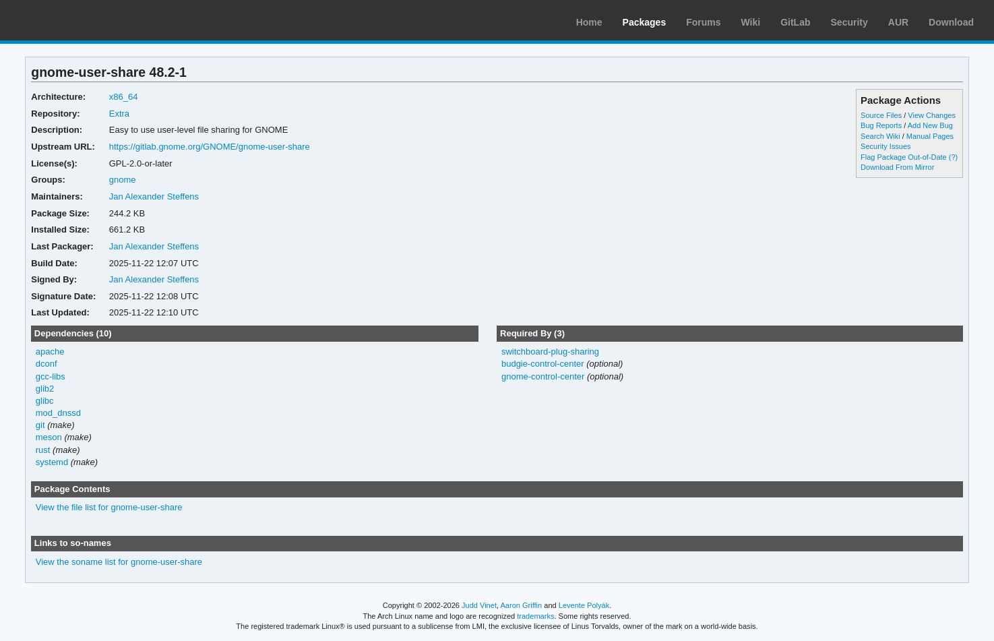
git (40, 425)
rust (43, 450)
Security (849, 22)
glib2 (45, 389)
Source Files (881, 115)
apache (50, 351)
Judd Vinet (479, 605)
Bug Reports (881, 125)
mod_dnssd (58, 413)
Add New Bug (930, 125)
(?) (953, 157)
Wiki (751, 22)
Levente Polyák (584, 605)
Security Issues (885, 146)
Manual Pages (930, 136)
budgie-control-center (542, 364)
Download (951, 22)
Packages (644, 22)
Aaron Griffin (521, 605)
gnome (122, 180)
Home (589, 22)
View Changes (932, 115)
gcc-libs (50, 376)
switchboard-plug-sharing (550, 351)
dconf (46, 364)
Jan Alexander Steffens (154, 196)
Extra (119, 114)
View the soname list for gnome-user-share (119, 562)
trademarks (535, 616)
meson (49, 437)
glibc (45, 401)
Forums (703, 22)
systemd (52, 462)
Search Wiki (880, 136)
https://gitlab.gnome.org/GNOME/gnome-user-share (209, 147)
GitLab (795, 22)
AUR (898, 22)
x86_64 (123, 97)
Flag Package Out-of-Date (904, 157)
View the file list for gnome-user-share (109, 507)
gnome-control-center (542, 376)
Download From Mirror (897, 167)
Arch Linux (74, 20)
